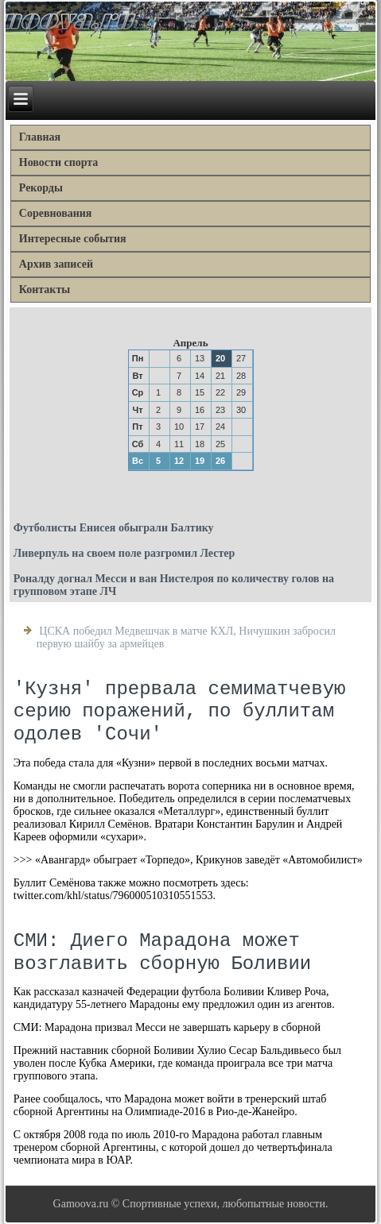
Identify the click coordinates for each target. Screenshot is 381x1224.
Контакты (44, 289)
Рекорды (41, 188)
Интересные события (72, 239)
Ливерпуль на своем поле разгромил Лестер (124, 553)
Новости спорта (59, 162)
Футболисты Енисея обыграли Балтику (114, 528)
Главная (39, 137)
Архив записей (56, 264)
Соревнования (55, 213)
